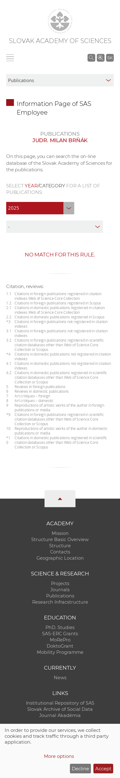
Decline (80, 768)
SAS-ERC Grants (60, 633)
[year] (40, 208)
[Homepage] (60, 21)
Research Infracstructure (60, 602)
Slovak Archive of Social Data (60, 709)
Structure (60, 546)
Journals (60, 589)
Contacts (60, 552)
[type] (54, 227)
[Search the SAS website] (91, 57)
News (60, 677)
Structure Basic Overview (60, 539)
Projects (60, 583)
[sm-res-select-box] (60, 80)
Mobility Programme (60, 652)
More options (59, 756)
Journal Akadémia (60, 715)
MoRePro (60, 640)
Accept (103, 768)
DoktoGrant (60, 646)
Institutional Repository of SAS (60, 703)
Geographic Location (60, 558)
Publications (60, 596)
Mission (60, 533)
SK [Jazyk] (110, 57)
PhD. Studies (60, 627)
